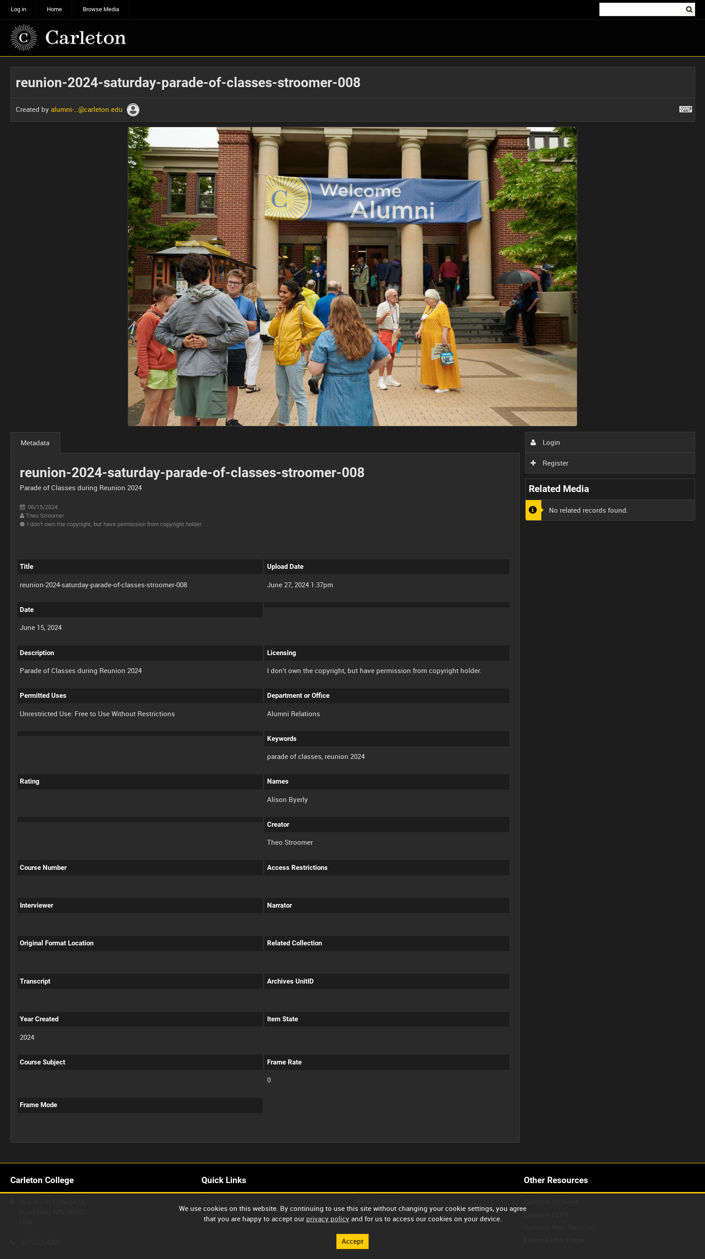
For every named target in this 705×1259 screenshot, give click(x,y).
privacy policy (327, 1218)
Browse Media (101, 9)
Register (549, 462)
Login (545, 442)
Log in (18, 9)
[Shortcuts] (685, 107)
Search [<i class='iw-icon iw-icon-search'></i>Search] (690, 8)
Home (54, 9)
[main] (352, 610)
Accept (352, 1241)
